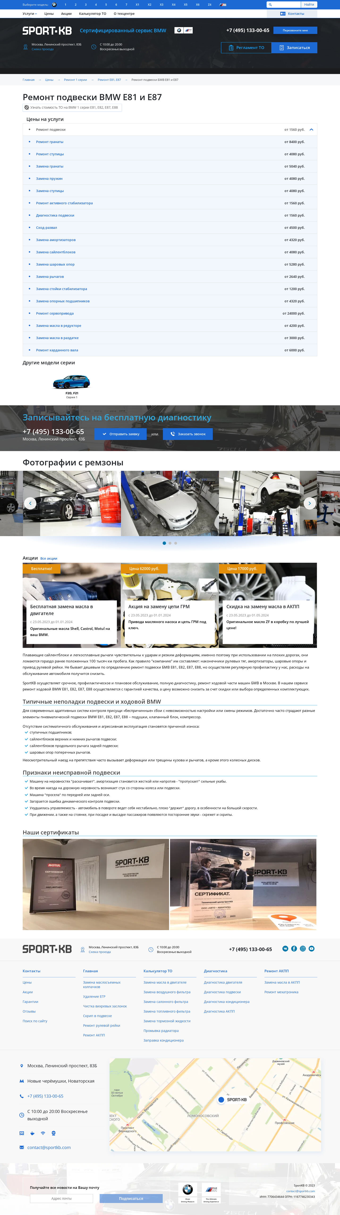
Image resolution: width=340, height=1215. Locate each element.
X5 (185, 5)
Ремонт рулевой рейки (101, 1025)
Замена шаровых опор (55, 264)
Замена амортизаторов (56, 240)
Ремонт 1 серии (75, 80)
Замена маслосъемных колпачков (101, 984)
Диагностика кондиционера (227, 1001)
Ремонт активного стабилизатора (64, 203)
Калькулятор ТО (92, 13)
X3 (161, 5)
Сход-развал (46, 227)
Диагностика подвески (55, 215)
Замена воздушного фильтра (167, 992)
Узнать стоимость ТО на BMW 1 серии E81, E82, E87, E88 (74, 107)
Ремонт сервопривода (55, 313)
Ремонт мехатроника (281, 992)
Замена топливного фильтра (167, 1011)
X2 (149, 5)
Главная (28, 80)
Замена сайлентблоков (55, 252)
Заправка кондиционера (164, 1040)
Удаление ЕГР (94, 996)
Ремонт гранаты (49, 142)
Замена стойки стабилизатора (61, 289)
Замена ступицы (50, 191)
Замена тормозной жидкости (167, 1021)
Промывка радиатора (161, 1030)
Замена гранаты (49, 166)
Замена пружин (49, 178)
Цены (49, 13)
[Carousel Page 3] (175, 543)
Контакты (296, 13)
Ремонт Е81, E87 (109, 80)
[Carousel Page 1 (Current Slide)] (164, 543)
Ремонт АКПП (94, 1035)
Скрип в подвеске (97, 1016)
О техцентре (124, 13)
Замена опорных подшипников (62, 301)
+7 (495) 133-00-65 (247, 30)
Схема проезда (43, 49)
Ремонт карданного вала (57, 350)
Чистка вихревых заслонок (105, 1006)
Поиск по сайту (35, 1021)
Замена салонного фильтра (166, 1001)
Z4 (209, 5)
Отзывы (29, 1011)
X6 (198, 5)
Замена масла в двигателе (165, 982)
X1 (137, 5)
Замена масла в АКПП (282, 982)
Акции (66, 13)
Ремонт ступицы (50, 154)
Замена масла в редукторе (58, 325)
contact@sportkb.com (49, 1147)
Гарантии (30, 1001)
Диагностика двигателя (223, 982)
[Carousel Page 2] (170, 543)
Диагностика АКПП (219, 1011)
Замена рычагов (50, 276)
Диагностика (215, 971)
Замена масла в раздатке (57, 338)
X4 (173, 5)
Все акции (48, 558)
